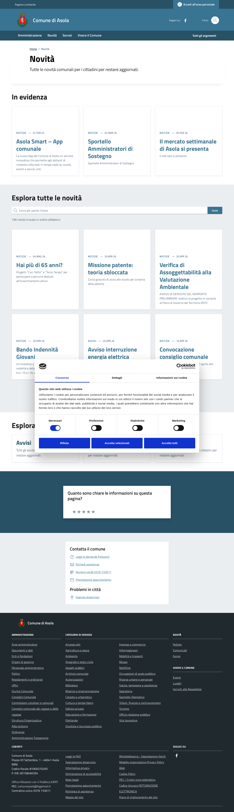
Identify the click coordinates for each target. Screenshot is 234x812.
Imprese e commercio (132, 644)
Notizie (177, 644)
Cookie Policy (127, 774)
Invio (215, 210)
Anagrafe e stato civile (79, 662)
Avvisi (176, 656)
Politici (16, 673)
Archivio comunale (76, 673)
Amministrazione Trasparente (30, 738)
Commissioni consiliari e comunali (33, 703)
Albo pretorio (20, 726)
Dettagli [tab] (117, 377)
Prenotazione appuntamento (83, 785)
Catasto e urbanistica (78, 697)
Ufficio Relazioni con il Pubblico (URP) (35, 782)
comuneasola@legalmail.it (34, 786)
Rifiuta (64, 443)
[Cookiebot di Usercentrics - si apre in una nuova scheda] (179, 366)
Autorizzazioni (74, 679)
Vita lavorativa (128, 720)
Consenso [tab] (62, 377)
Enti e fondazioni (22, 656)
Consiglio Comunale (24, 697)
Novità (52, 35)
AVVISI (92, 341)
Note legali (72, 780)
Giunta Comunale (22, 691)
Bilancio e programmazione (82, 691)
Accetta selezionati (117, 443)
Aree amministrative (24, 644)
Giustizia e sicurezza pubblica (83, 726)
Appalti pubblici (74, 668)
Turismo (124, 709)
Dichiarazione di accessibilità (83, 774)
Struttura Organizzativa (26, 720)
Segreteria (125, 691)
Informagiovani (128, 650)
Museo (123, 662)
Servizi (67, 35)
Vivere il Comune (89, 35)
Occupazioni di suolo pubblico (137, 673)
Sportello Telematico (131, 697)
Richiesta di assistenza (79, 791)
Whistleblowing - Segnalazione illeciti (142, 756)
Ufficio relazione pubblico (134, 714)
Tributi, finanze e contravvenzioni (140, 703)
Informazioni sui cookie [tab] (171, 377)
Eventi (177, 677)
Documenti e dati (22, 650)
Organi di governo (23, 662)
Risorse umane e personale (136, 679)
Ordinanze (18, 732)
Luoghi (177, 683)
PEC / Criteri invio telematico (137, 780)
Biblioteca (71, 685)
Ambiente (71, 656)
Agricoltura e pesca (77, 650)
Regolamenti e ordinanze (27, 679)
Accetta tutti (170, 443)
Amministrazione (30, 35)
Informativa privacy (77, 768)
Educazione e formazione (80, 714)
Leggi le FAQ (73, 756)
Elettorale (71, 720)
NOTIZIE (21, 133)
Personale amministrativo (28, 668)
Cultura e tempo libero (79, 703)
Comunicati (180, 650)
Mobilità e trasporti (131, 656)
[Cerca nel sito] (215, 20)
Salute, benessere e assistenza (138, 685)
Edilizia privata (74, 709)
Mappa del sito (74, 797)
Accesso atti (72, 644)
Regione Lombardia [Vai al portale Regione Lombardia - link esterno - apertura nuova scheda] (25, 4)
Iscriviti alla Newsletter (187, 689)
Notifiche (125, 668)
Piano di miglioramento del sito (138, 797)
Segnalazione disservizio (80, 762)
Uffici (15, 685)
